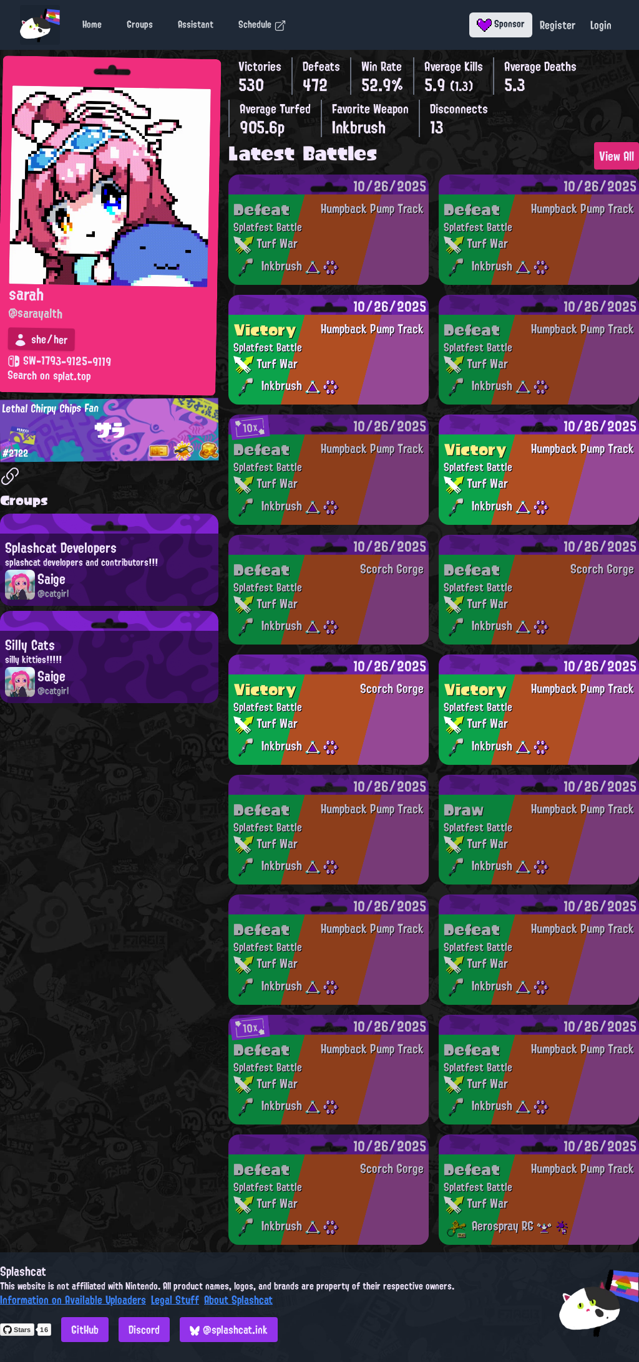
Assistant (195, 24)
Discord (144, 1330)
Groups (140, 24)
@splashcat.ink (229, 1330)
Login (601, 25)
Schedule (262, 24)
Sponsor (501, 23)
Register (557, 25)
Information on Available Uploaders (73, 1299)
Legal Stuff (175, 1299)
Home (92, 24)
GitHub (85, 1330)
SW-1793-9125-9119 (59, 361)
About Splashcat (238, 1299)
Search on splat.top (48, 376)
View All (616, 156)
